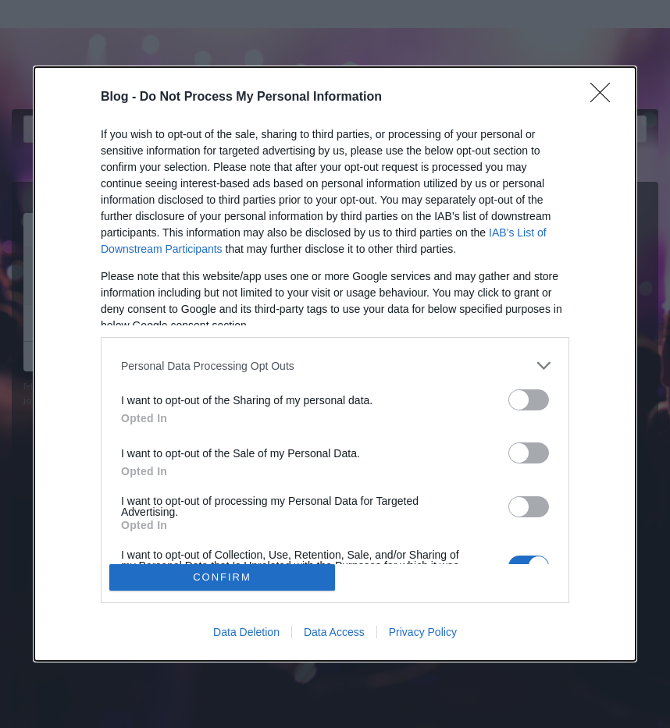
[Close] (605, 97)
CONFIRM (222, 577)
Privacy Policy (423, 632)
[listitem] (335, 365)
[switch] (528, 399)
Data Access (334, 632)
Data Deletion (246, 632)
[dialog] (335, 364)
